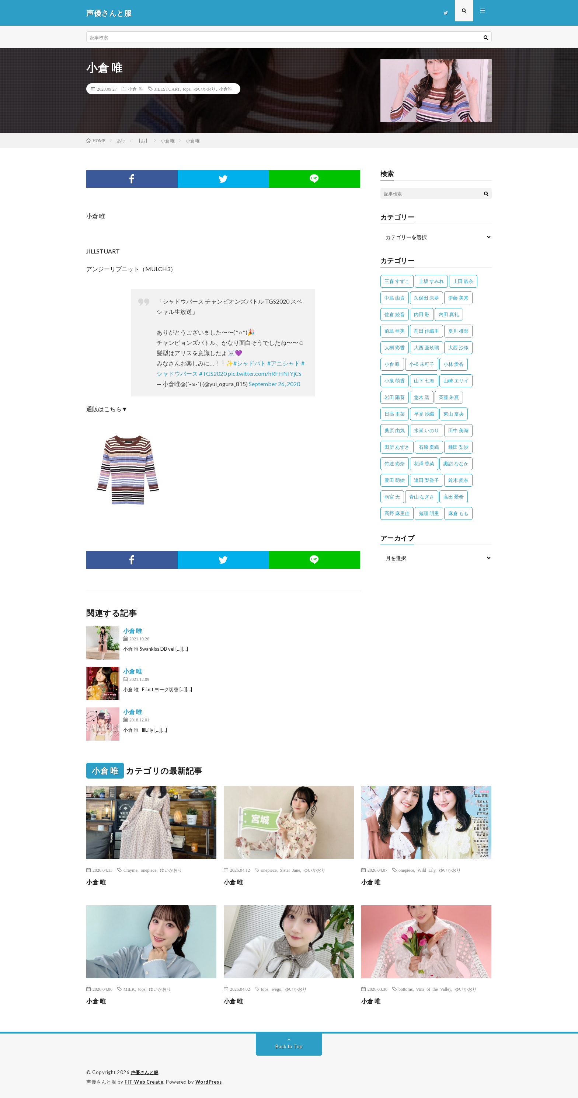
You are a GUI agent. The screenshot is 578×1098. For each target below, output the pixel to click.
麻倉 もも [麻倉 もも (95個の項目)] (458, 513)
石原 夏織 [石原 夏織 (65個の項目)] (429, 447)
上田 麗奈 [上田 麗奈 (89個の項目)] (463, 281)
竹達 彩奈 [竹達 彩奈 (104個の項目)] (394, 463)
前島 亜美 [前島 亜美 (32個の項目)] (394, 331)
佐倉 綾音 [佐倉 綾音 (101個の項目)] (394, 314)
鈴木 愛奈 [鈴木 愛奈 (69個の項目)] (458, 480)
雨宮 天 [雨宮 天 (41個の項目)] (392, 497)
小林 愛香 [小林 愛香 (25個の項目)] (453, 364)
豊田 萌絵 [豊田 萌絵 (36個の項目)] (394, 480)
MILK (129, 989)
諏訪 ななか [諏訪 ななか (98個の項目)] (456, 463)
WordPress (210, 1081)
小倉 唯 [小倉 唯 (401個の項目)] (392, 364)
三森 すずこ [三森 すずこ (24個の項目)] (397, 281)
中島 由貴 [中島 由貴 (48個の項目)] (394, 298)
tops (186, 89)
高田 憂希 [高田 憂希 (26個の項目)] (453, 497)
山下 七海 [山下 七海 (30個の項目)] (424, 381)
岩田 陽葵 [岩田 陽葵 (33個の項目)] (394, 397)
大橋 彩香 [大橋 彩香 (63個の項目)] (394, 347)
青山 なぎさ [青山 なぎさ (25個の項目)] (421, 497)
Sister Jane (290, 870)
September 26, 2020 (274, 383)
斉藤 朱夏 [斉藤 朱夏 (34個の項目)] (449, 397)
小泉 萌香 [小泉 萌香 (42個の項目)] (394, 381)
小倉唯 (225, 89)
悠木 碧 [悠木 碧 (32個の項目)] (421, 397)
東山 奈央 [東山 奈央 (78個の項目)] (453, 414)
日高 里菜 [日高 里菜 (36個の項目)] (394, 414)
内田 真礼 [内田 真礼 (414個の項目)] (449, 314)
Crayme (130, 870)
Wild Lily (427, 870)
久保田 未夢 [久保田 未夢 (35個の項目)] (426, 298)
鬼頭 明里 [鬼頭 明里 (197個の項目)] (429, 513)
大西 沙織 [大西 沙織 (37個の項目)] (458, 347)
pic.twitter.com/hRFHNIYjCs (265, 373)
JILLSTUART (167, 89)
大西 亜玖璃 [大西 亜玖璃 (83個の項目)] (426, 347)
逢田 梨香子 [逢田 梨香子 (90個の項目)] (426, 480)
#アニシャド (283, 363)
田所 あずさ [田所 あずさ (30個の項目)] (397, 447)
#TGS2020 (213, 373)
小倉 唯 (135, 89)
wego (276, 989)
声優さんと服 (146, 1072)
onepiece (149, 870)
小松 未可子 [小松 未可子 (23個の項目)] (421, 364)
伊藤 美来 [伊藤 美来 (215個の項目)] (458, 298)
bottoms (405, 989)
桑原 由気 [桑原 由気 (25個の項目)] (394, 430)
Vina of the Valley (433, 989)
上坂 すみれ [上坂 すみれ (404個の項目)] (431, 281)
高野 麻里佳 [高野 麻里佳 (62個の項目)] (397, 513)
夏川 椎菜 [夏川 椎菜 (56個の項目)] (458, 331)
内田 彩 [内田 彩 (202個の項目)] (421, 314)
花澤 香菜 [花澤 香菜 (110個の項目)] (424, 463)
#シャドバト (249, 363)
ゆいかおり (205, 89)
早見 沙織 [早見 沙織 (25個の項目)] (424, 414)
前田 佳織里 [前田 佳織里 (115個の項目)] (426, 331)
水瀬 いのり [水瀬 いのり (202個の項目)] (426, 430)
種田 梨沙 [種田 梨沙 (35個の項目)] (458, 447)
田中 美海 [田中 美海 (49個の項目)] (458, 430)
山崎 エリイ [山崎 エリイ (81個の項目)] (456, 381)
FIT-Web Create (144, 1081)
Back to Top (289, 1046)
